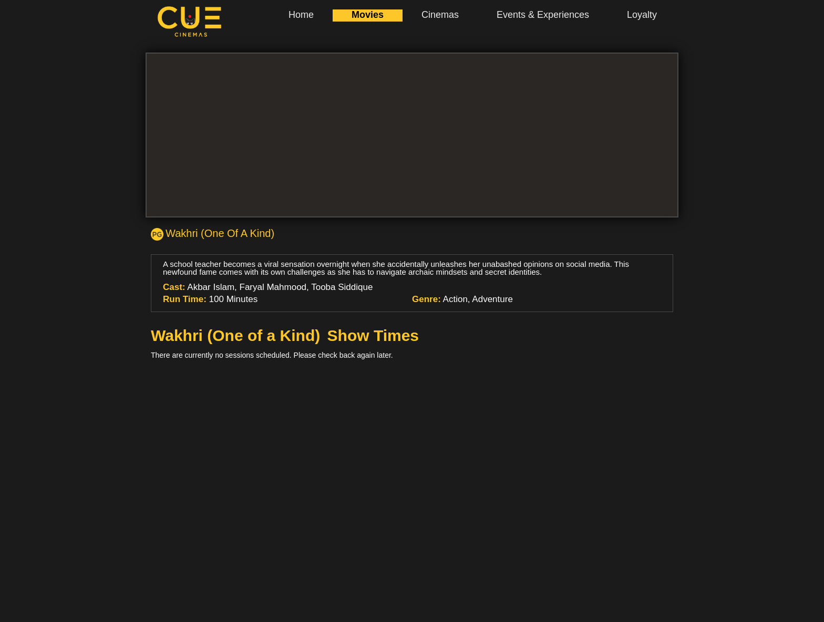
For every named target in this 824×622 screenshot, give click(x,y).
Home (301, 14)
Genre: (426, 299)
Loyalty (642, 14)
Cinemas (440, 14)
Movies (368, 14)
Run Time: (185, 299)
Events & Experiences (543, 14)
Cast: (174, 287)
